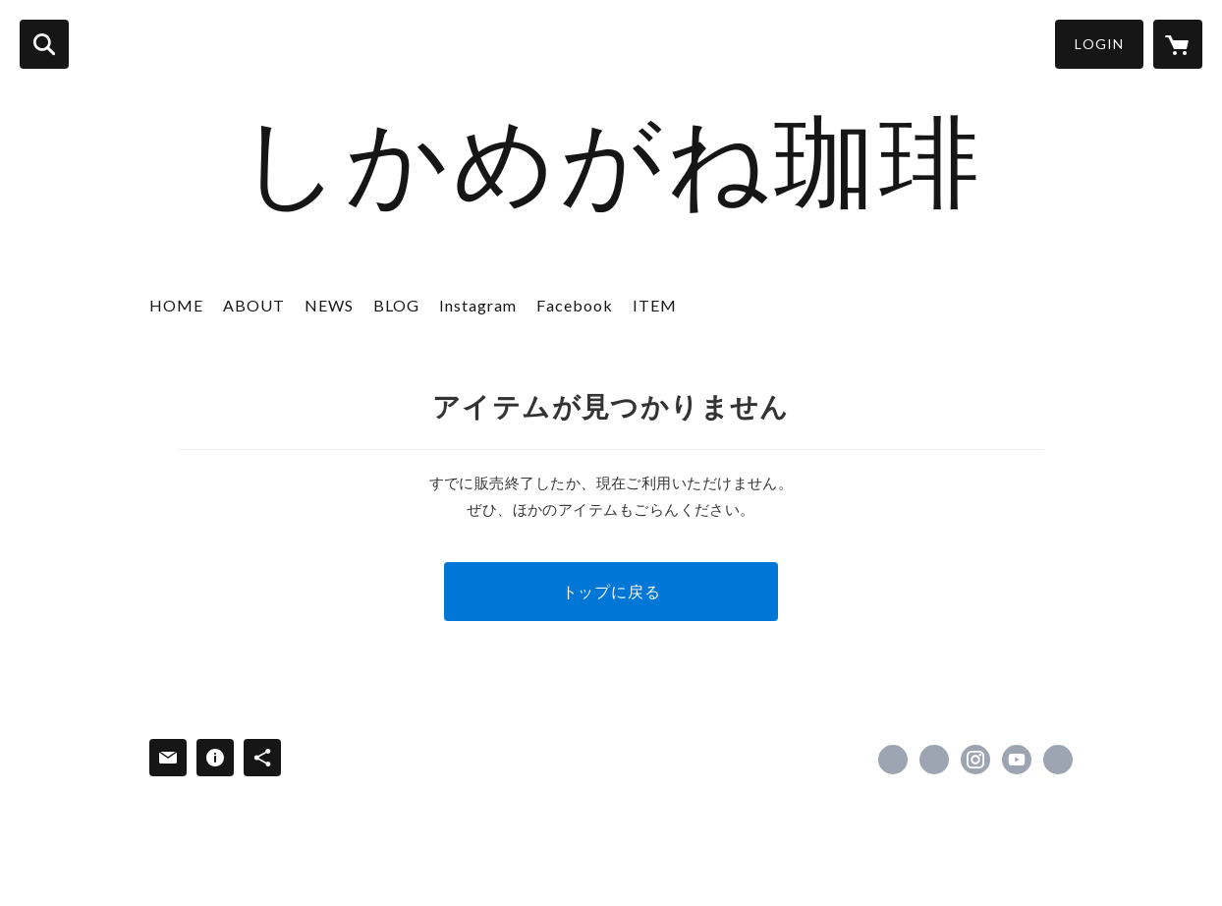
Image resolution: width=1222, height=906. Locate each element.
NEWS (329, 305)
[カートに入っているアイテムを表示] (1177, 44)
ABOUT (254, 305)
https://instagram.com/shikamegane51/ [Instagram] (975, 759)
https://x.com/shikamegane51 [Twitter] (934, 759)
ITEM (655, 305)
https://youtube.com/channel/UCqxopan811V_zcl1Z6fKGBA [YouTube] (1016, 759)
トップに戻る (611, 591)
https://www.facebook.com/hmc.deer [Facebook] (893, 759)
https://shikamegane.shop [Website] (1058, 759)
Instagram (478, 305)
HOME (176, 305)
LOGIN (1099, 43)
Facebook (574, 305)
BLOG (396, 305)
